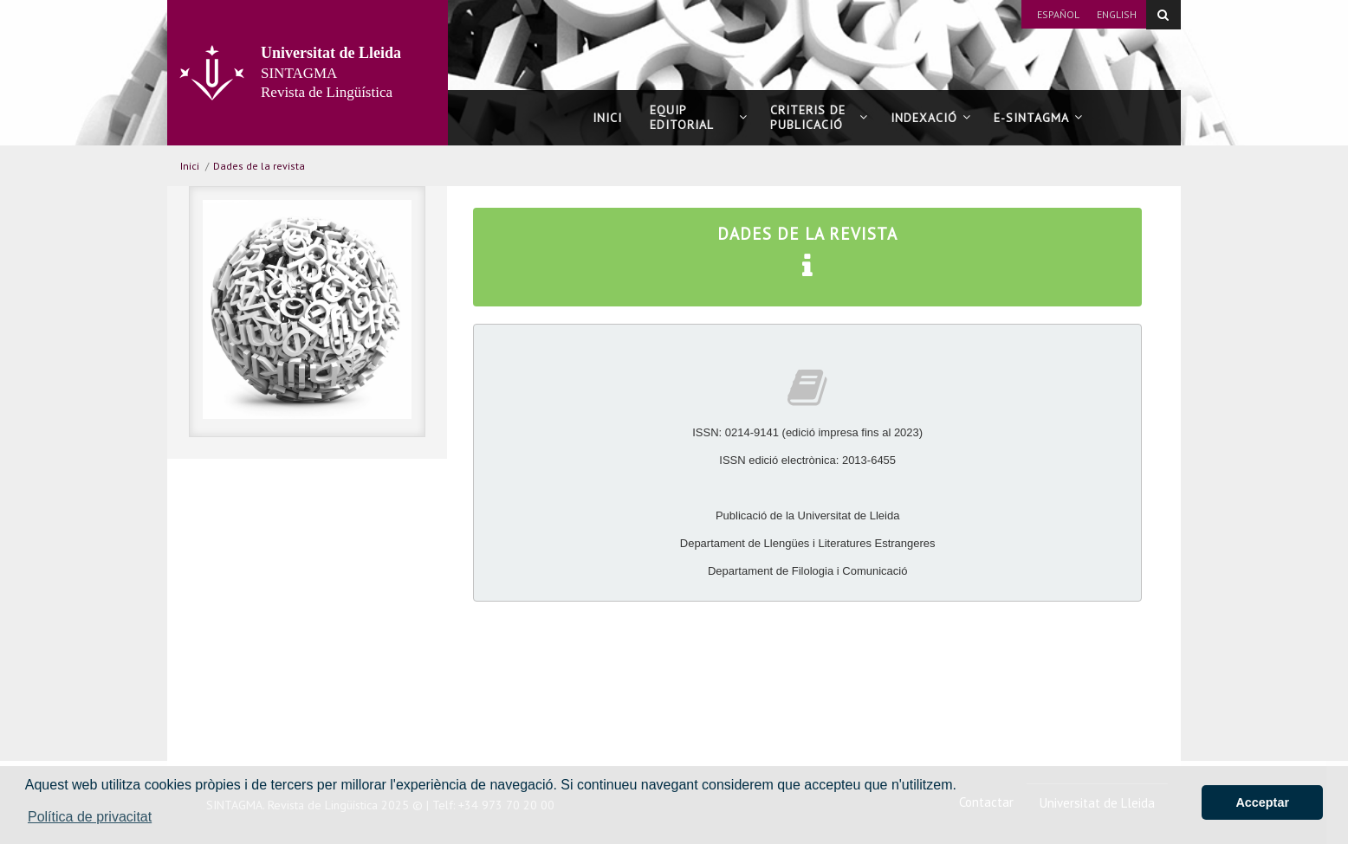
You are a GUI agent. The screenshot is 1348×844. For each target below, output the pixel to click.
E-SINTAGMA (1038, 118)
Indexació (931, 118)
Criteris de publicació (819, 117)
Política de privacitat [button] (90, 816)
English (1117, 14)
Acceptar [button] (1262, 802)
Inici (607, 118)
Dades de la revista (259, 165)
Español (1058, 14)
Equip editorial (699, 117)
